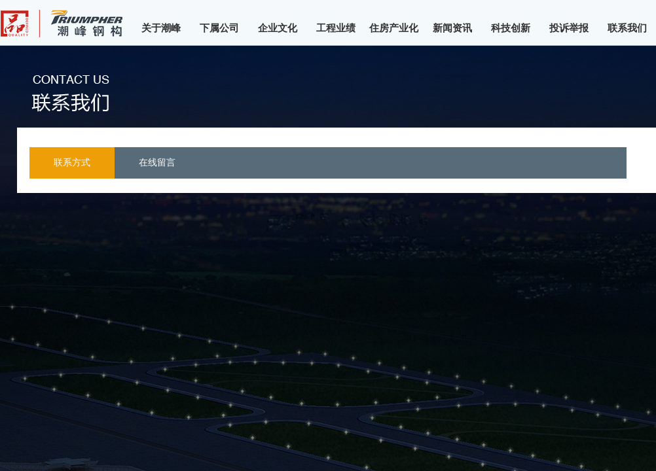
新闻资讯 (452, 28)
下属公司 (219, 28)
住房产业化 (393, 28)
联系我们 (627, 28)
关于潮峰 (161, 28)
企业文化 (277, 28)
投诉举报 (569, 28)
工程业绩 (335, 28)
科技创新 (510, 28)
